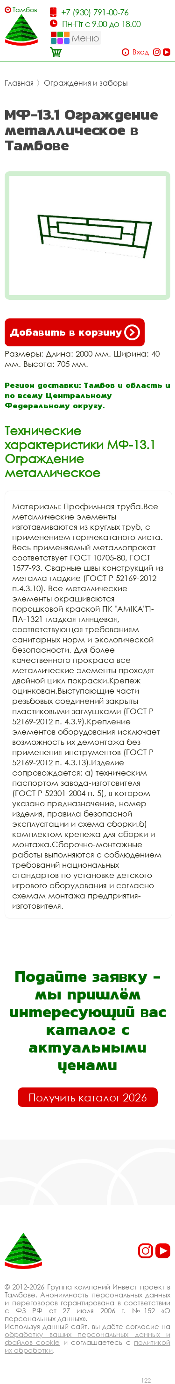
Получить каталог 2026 (87, 1097)
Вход (141, 52)
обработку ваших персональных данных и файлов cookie (87, 1338)
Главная (19, 83)
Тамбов (25, 10)
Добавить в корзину (74, 332)
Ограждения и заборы (86, 83)
